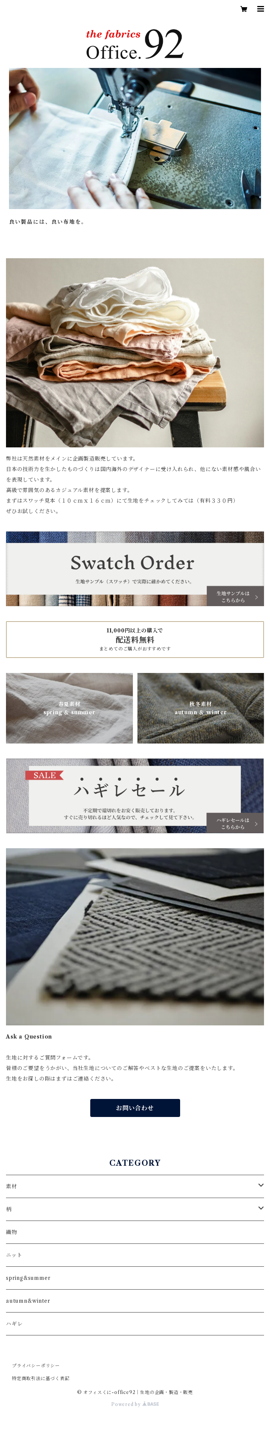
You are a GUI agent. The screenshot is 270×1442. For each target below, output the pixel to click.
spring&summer (28, 1278)
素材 (11, 1186)
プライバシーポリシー (36, 1365)
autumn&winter (28, 1300)
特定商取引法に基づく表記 (41, 1378)
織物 (11, 1232)
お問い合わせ (135, 1108)
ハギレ (14, 1323)
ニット (14, 1255)
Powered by (135, 1404)
